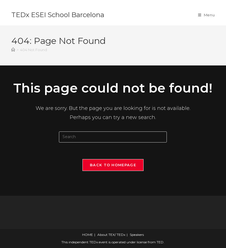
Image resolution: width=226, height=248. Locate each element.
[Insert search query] (113, 137)
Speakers (137, 235)
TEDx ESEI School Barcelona (57, 15)
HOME (87, 235)
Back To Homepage (113, 165)
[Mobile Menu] (206, 15)
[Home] (13, 50)
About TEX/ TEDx (111, 235)
